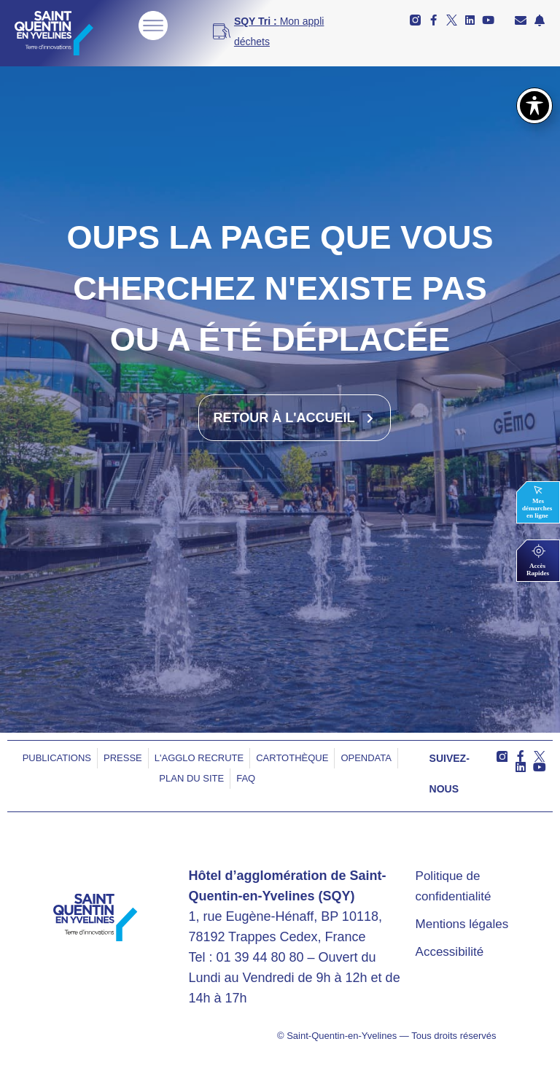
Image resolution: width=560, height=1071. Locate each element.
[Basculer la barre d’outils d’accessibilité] (534, 105)
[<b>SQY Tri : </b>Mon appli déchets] (275, 31)
